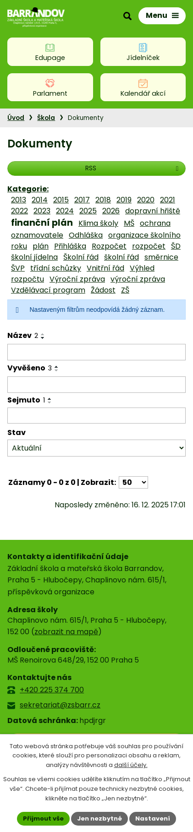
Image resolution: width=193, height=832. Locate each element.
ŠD (176, 246)
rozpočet (148, 246)
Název (22, 335)
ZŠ (125, 290)
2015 (61, 200)
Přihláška (70, 246)
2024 (65, 211)
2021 (167, 200)
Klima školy (98, 223)
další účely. (131, 765)
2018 (103, 200)
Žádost (103, 290)
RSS (133, 168)
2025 (88, 211)
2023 (41, 211)
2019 (124, 200)
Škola (46, 118)
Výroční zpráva (77, 279)
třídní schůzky (55, 268)
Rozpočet (109, 246)
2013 (18, 200)
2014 (40, 200)
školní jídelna (34, 257)
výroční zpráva (137, 279)
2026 (111, 211)
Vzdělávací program (48, 290)
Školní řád (81, 257)
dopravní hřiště (152, 211)
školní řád (121, 257)
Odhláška (86, 235)
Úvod (15, 118)
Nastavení (152, 818)
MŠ (129, 223)
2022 (19, 211)
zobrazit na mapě (66, 631)
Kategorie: (28, 189)
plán (41, 246)
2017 (82, 200)
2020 (145, 200)
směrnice (161, 257)
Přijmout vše (43, 818)
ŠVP (18, 268)
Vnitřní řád (105, 268)
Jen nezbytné (99, 818)
